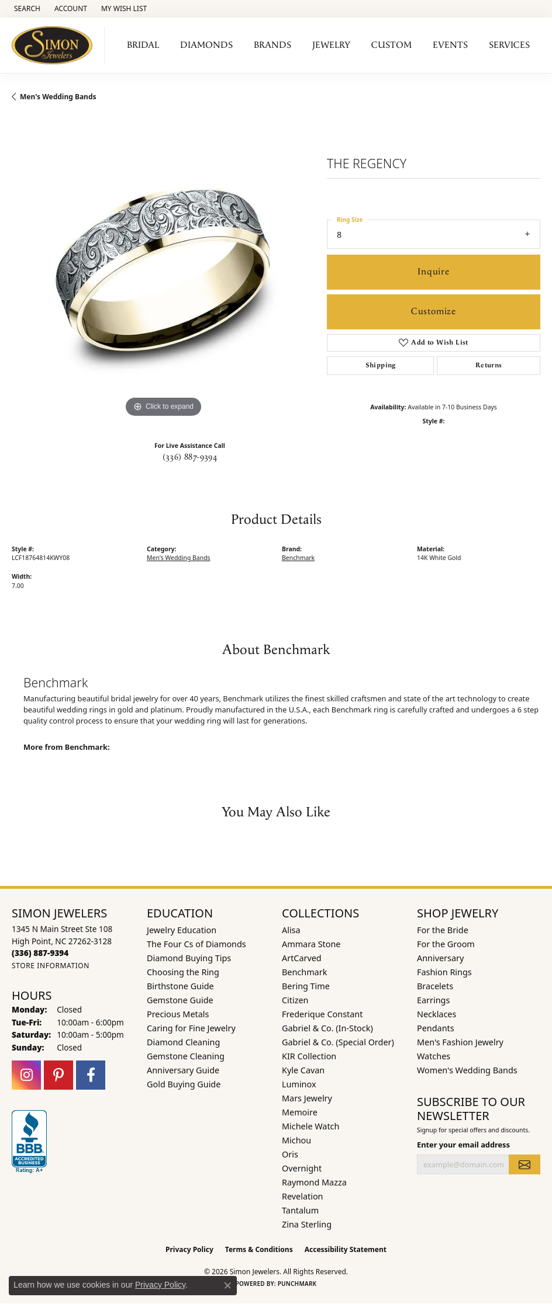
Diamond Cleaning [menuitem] (183, 1042)
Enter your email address (463, 1144)
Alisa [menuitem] (291, 930)
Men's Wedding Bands (58, 97)
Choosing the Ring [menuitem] (183, 972)
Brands (272, 45)
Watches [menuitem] (433, 1056)
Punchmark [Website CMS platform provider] (297, 1283)
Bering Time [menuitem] (306, 986)
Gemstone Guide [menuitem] (180, 1000)
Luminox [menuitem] (299, 1084)
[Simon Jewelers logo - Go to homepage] (55, 45)
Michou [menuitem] (296, 1140)
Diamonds (206, 45)
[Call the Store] (40, 952)
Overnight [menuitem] (302, 1168)
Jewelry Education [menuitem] (181, 930)
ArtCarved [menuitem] (302, 958)
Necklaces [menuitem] (436, 1014)
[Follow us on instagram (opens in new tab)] (26, 1075)
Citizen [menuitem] (295, 1000)
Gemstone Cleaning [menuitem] (186, 1056)
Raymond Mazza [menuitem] (314, 1182)
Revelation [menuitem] (302, 1196)
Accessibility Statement (346, 1249)
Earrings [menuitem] (433, 1000)
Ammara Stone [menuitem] (311, 944)
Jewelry (331, 45)
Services (509, 45)
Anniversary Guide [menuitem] (183, 1070)
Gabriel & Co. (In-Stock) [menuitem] (327, 1028)
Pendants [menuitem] (435, 1028)
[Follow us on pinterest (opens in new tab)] (58, 1075)
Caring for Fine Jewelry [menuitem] (191, 1028)
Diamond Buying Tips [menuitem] (189, 958)
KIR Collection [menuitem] (309, 1056)
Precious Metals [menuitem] (178, 1014)
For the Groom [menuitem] (446, 944)
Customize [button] (433, 311)
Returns (488, 365)
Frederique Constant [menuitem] (322, 1014)
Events (450, 45)
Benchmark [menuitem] (304, 972)
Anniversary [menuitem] (440, 958)
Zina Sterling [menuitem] (307, 1224)
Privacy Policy (189, 1249)
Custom (391, 45)
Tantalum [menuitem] (300, 1210)
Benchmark (298, 558)
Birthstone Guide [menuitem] (180, 986)
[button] (26, 9)
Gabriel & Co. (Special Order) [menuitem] (338, 1042)
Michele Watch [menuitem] (310, 1126)
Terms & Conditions (259, 1249)
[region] (163, 268)
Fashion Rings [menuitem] (444, 972)
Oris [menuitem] (290, 1154)
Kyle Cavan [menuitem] (303, 1070)
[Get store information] (50, 966)
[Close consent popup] (227, 1285)
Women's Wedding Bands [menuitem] (467, 1070)
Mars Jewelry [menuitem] (307, 1098)
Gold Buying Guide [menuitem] (183, 1084)
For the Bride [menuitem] (442, 930)
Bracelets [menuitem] (435, 986)
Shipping (380, 365)
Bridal (143, 45)
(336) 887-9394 (190, 457)
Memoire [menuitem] (300, 1112)
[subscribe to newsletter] (524, 1164)
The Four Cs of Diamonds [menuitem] (196, 944)
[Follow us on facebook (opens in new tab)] (90, 1075)
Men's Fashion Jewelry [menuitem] (460, 1042)
